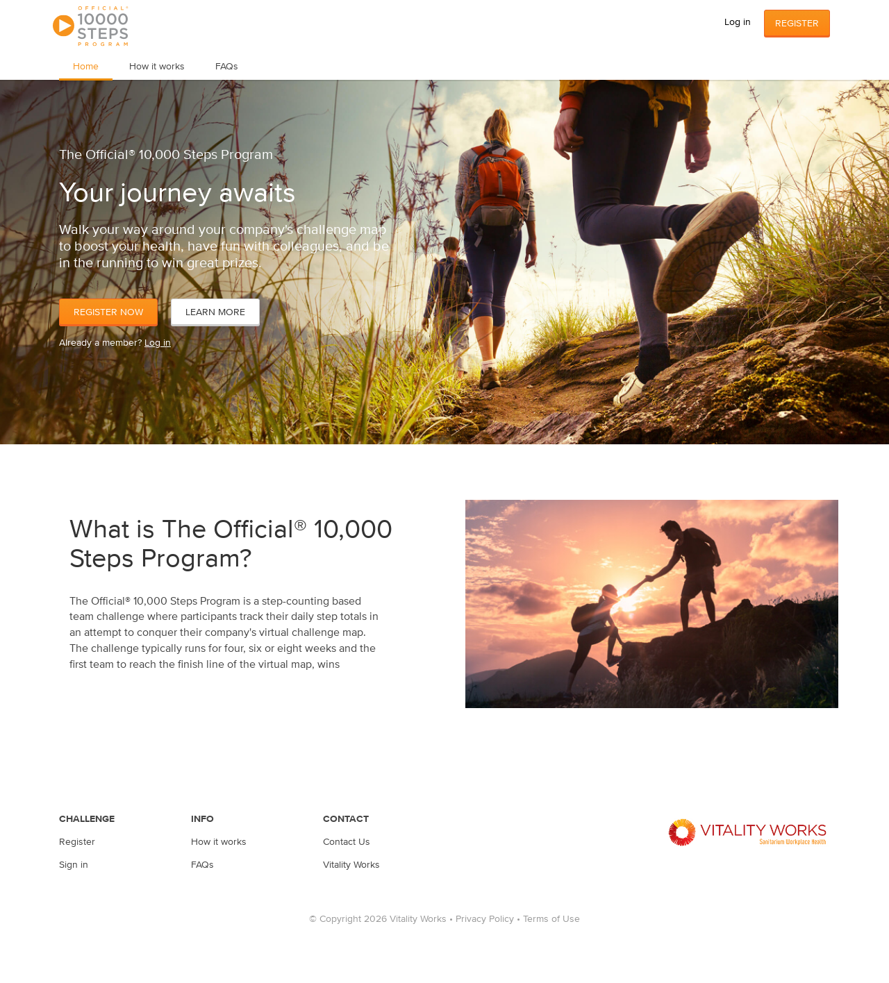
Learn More (215, 311)
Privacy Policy (485, 918)
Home (86, 66)
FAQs (226, 66)
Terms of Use (551, 918)
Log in (737, 21)
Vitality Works (351, 864)
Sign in (73, 864)
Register (797, 22)
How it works (157, 66)
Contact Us (346, 841)
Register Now (108, 311)
